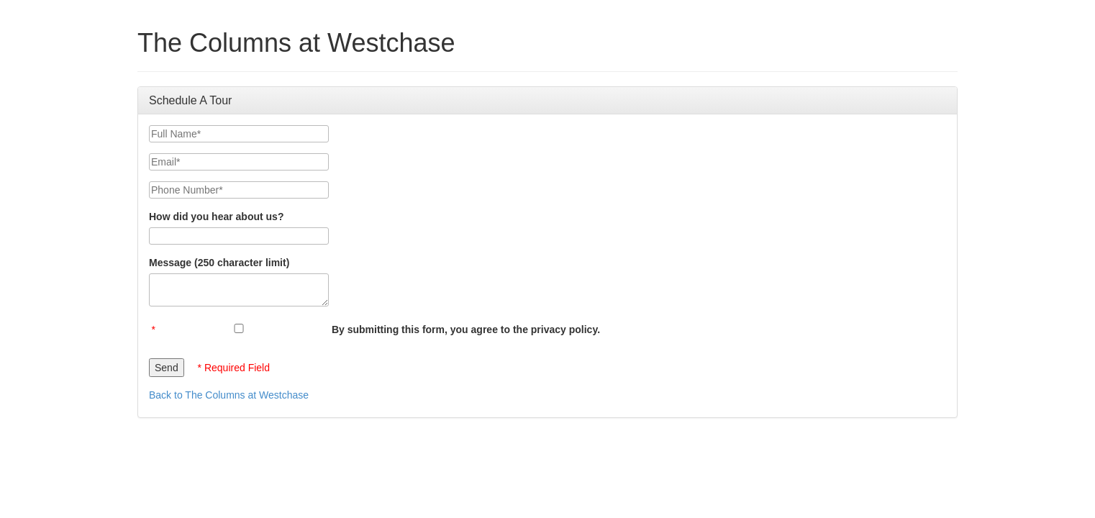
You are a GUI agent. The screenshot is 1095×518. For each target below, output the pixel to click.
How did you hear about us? (216, 216)
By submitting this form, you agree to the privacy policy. (466, 329)
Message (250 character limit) (219, 262)
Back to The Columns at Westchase (229, 395)
